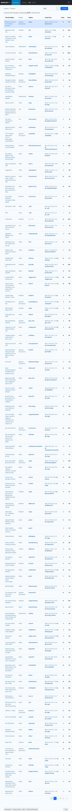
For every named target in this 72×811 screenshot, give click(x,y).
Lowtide (31, 717)
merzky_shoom (50, 615)
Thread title (8, 219)
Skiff (6, 213)
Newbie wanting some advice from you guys (10, 650)
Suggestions (8, 170)
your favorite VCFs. (10, 428)
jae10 (30, 576)
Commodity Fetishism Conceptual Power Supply (10, 199)
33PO (48, 370)
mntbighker (32, 74)
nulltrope (49, 48)
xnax (30, 781)
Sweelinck (48, 297)
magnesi (49, 337)
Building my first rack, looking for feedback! (9, 408)
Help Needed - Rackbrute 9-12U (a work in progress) (10, 658)
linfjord (31, 314)
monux (31, 477)
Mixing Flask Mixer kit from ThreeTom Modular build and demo (10, 111)
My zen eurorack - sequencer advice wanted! (10, 389)
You (20, 109)
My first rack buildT (10, 717)
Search (64, 8)
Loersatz (49, 243)
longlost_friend (33, 771)
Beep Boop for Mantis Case (9, 792)
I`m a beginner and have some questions (10, 594)
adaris (48, 430)
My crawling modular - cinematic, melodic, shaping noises (10, 469)
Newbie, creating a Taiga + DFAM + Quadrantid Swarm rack (10, 179)
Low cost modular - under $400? (10, 643)
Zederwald (32, 368)
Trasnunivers (32, 119)
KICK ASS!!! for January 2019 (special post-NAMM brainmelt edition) (10, 495)
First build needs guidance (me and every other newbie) (10, 774)
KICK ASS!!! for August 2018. (9, 309)
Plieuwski (49, 172)
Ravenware (32, 109)
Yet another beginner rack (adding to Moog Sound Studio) (10, 156)
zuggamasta (32, 277)
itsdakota (31, 250)
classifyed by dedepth (8, 97)
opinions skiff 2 (9, 103)
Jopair (48, 155)
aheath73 (31, 657)
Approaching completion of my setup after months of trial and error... (10, 784)
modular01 (48, 303)
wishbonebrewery (34, 748)
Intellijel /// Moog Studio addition (10, 630)
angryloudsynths (34, 414)
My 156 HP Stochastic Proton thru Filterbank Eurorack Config (10, 89)
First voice (8, 362)
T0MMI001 (49, 390)
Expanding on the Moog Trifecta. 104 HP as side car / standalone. (10, 667)
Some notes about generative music (10, 461)
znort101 (49, 644)
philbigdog (32, 536)
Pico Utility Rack (9, 723)
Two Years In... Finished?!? (9, 676)
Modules (24, 2)
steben (31, 154)
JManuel (31, 271)
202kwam (31, 549)
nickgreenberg (49, 571)
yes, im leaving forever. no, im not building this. (10, 67)
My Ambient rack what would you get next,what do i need (10, 189)
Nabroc (31, 791)
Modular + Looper (10, 710)
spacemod (32, 723)
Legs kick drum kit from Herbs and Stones (10, 227)
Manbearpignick (51, 462)
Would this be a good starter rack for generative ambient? (10, 399)
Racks (20, 36)
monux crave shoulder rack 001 (10, 478)
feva (30, 242)
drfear (30, 736)
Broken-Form (32, 186)
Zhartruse (49, 565)
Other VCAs (8, 742)
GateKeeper (32, 127)
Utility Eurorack (9, 536)
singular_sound (33, 65)
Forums (6, 8)
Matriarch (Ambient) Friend (10, 730)
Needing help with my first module (10, 564)
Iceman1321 (32, 592)
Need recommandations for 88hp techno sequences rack (10, 370)
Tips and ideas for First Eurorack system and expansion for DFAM (10, 438)
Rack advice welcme (8, 637)
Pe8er (30, 36)
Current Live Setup (10, 53)
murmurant (32, 196)
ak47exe (31, 258)
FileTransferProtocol (35, 145)
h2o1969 (48, 82)
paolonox (31, 454)
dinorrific (49, 272)
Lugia (30, 22)
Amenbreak (49, 221)
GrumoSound (33, 176)
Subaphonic (32, 630)
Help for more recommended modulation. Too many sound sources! (9, 287)
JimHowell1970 (50, 252)
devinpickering (33, 542)
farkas (30, 675)
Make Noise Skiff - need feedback (10, 447)
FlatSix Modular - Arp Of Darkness (10, 146)
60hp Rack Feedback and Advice (9, 235)
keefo (30, 758)
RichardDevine (33, 53)
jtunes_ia (31, 710)
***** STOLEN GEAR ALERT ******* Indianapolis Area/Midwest (9, 137)
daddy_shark (32, 636)
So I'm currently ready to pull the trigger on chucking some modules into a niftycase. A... (9, 419)
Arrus (30, 467)
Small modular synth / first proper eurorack (10, 529)
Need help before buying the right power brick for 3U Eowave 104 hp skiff (10, 353)
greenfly (31, 264)
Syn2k (48, 88)
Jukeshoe (47, 38)
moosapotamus (33, 343)
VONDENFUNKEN (51, 188)
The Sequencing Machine (9, 571)
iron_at (31, 696)
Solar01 (31, 283)
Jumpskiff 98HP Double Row (9, 278)
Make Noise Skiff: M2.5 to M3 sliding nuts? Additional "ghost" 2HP (10, 380)
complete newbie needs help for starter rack (10, 337)
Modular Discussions (22, 23)
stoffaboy (31, 335)
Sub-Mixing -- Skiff (10, 206)
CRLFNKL (31, 434)
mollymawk (32, 570)
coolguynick (32, 327)
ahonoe (31, 86)
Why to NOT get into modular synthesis (10, 23)
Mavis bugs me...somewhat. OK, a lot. (9, 513)
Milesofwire (49, 266)
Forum (21, 17)
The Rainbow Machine (8, 558)
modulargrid (32, 46)
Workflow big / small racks (9, 259)
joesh (30, 742)
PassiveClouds (33, 607)
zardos (31, 388)
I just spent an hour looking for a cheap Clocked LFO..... (10, 751)
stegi (30, 103)
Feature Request (9, 46)
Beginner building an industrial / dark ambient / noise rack (10, 39)
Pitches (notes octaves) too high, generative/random (10, 550)
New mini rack (9, 607)
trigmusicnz (50, 522)
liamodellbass (33, 80)
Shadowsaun (50, 578)
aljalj (47, 677)
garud (30, 520)
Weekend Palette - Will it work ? (10, 128)
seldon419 (32, 557)
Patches (21, 549)
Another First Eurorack (9, 766)
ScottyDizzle (32, 665)
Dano (30, 59)
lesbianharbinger (34, 362)
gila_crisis (31, 321)
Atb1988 (31, 765)
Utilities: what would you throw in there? (10, 251)
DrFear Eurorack (9, 736)
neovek (31, 623)
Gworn (31, 163)
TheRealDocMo (33, 233)
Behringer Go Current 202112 (9, 697)
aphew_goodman (51, 380)
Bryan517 (31, 396)
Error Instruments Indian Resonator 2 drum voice (10, 689)
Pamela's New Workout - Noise (9, 296)
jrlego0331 (32, 649)
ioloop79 (49, 55)
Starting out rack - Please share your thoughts (10, 485)
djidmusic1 (32, 503)
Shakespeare (49, 631)
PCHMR (31, 350)
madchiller (32, 133)
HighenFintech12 (51, 121)
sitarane (31, 96)
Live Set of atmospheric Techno (8, 121)
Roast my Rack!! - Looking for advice (10, 543)
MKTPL (34, 2)
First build (8, 758)
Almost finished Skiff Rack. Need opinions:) (9, 521)
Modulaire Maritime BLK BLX (10, 74)
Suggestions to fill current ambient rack (10, 329)
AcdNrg (31, 613)
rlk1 (30, 30)
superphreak (32, 170)
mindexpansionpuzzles (35, 446)
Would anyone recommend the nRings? (9, 505)
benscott (49, 24)
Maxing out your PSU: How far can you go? (10, 243)
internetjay (49, 75)
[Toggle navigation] (68, 2)
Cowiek (31, 483)
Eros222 (31, 563)
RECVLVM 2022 (9, 586)
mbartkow (48, 32)
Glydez (31, 729)
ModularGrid (22, 46)
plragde (48, 650)
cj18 (30, 702)
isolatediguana (33, 302)
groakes (48, 513)
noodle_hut (49, 61)
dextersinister (33, 586)
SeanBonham (33, 681)
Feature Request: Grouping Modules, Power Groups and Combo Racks (10, 616)
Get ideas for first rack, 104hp (10, 682)
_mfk (30, 206)
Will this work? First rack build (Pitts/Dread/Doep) (10, 704)
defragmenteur (49, 689)
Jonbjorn (31, 295)
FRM (29, 2)
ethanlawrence (33, 642)
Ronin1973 (49, 698)
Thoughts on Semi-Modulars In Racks (10, 81)
